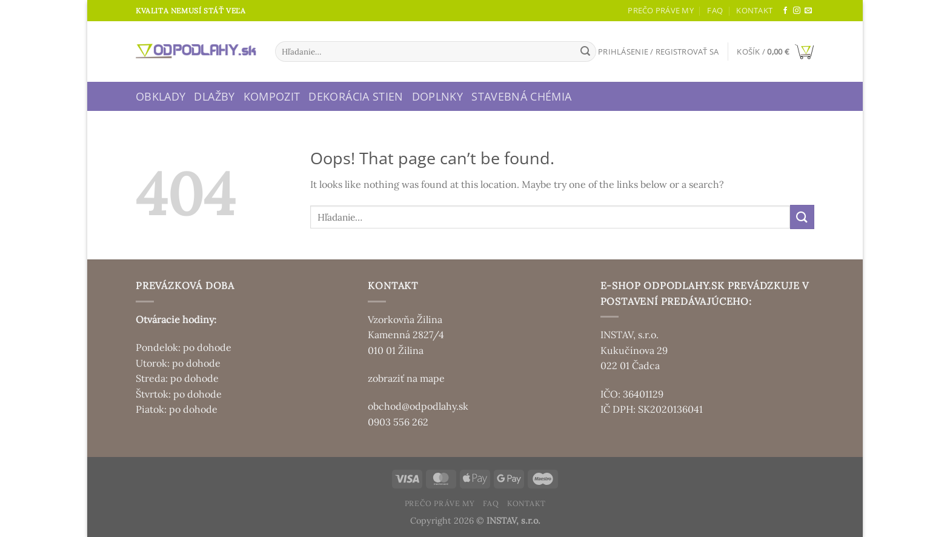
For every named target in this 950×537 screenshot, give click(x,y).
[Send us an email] (808, 11)
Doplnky (437, 96)
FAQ (715, 10)
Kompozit (272, 96)
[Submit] (585, 51)
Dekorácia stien (355, 96)
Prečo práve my (661, 10)
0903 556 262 (398, 422)
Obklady (160, 96)
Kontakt (754, 10)
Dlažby (214, 96)
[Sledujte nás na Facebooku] (785, 11)
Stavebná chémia (521, 96)
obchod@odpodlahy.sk (418, 406)
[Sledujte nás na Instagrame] (796, 11)
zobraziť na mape (406, 378)
